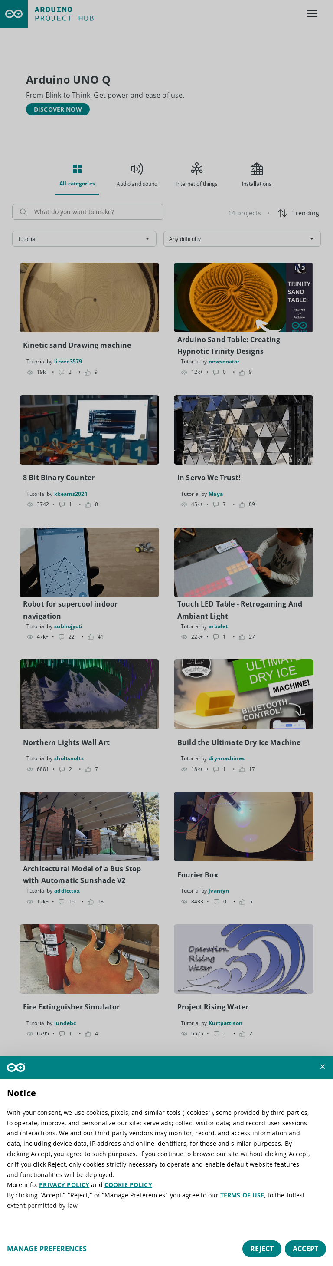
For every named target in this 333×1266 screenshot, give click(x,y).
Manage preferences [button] (47, 1248)
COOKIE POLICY (128, 1184)
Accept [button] (305, 1248)
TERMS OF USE (242, 1195)
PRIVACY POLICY (64, 1184)
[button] (322, 1066)
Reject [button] (262, 1248)
